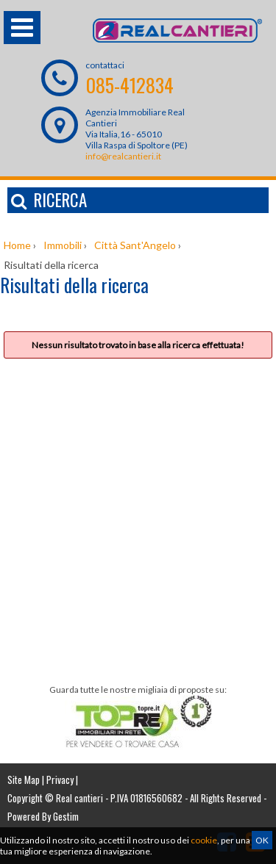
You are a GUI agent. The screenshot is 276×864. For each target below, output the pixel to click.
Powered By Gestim (43, 816)
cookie (204, 840)
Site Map (23, 779)
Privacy (60, 779)
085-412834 (129, 85)
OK (262, 840)
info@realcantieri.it (123, 156)
